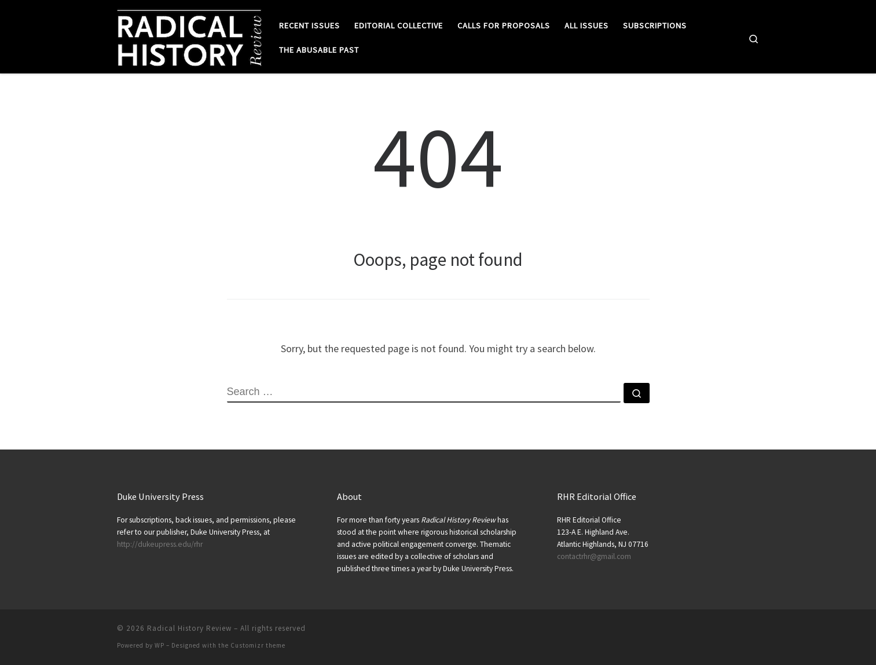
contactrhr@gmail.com (594, 556)
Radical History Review (189, 628)
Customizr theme (257, 645)
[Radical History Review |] (189, 36)
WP (159, 645)
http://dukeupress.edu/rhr (160, 544)
